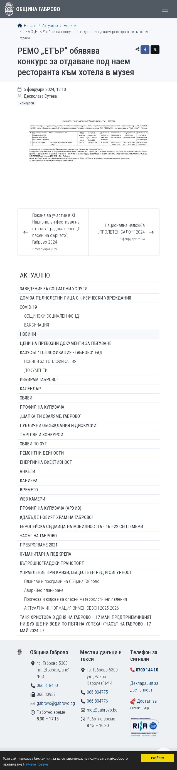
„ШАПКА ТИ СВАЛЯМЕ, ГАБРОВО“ (50, 416)
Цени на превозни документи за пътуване (65, 343)
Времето (29, 489)
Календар (30, 388)
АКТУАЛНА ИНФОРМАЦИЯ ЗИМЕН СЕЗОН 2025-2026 (71, 608)
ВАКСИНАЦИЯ (36, 325)
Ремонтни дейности (42, 453)
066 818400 (47, 685)
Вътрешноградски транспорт (52, 563)
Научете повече (35, 764)
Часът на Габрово (38, 535)
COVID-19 (28, 307)
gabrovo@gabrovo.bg (56, 703)
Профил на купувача (42, 407)
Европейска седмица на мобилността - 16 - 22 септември (81, 526)
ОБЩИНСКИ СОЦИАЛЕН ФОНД (51, 316)
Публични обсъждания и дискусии (58, 425)
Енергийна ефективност (46, 462)
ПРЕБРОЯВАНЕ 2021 (39, 545)
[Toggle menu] (165, 9)
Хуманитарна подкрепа (45, 554)
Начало (27, 25)
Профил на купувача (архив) (50, 508)
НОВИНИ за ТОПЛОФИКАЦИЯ (50, 361)
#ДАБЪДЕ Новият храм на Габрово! (56, 517)
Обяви (26, 398)
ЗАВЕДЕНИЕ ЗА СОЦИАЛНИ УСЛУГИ (53, 288)
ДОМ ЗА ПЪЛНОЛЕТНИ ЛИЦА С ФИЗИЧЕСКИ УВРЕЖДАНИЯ (75, 298)
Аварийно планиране (43, 590)
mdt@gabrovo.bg (102, 710)
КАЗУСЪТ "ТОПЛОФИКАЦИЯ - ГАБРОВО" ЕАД (61, 352)
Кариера (29, 480)
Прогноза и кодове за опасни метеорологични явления (75, 599)
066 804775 (97, 692)
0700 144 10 (147, 670)
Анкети (27, 471)
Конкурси (27, 103)
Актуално (50, 25)
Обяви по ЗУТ (33, 444)
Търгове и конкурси (41, 434)
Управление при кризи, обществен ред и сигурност (76, 572)
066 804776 (97, 701)
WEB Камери (32, 499)
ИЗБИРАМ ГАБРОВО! (39, 379)
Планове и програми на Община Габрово (61, 581)
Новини (70, 25)
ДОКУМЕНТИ (36, 370)
